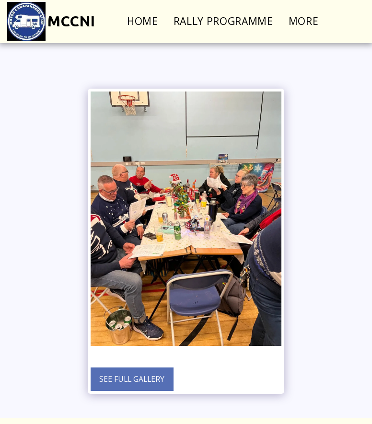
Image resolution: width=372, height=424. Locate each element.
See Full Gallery (131, 379)
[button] (356, 21)
